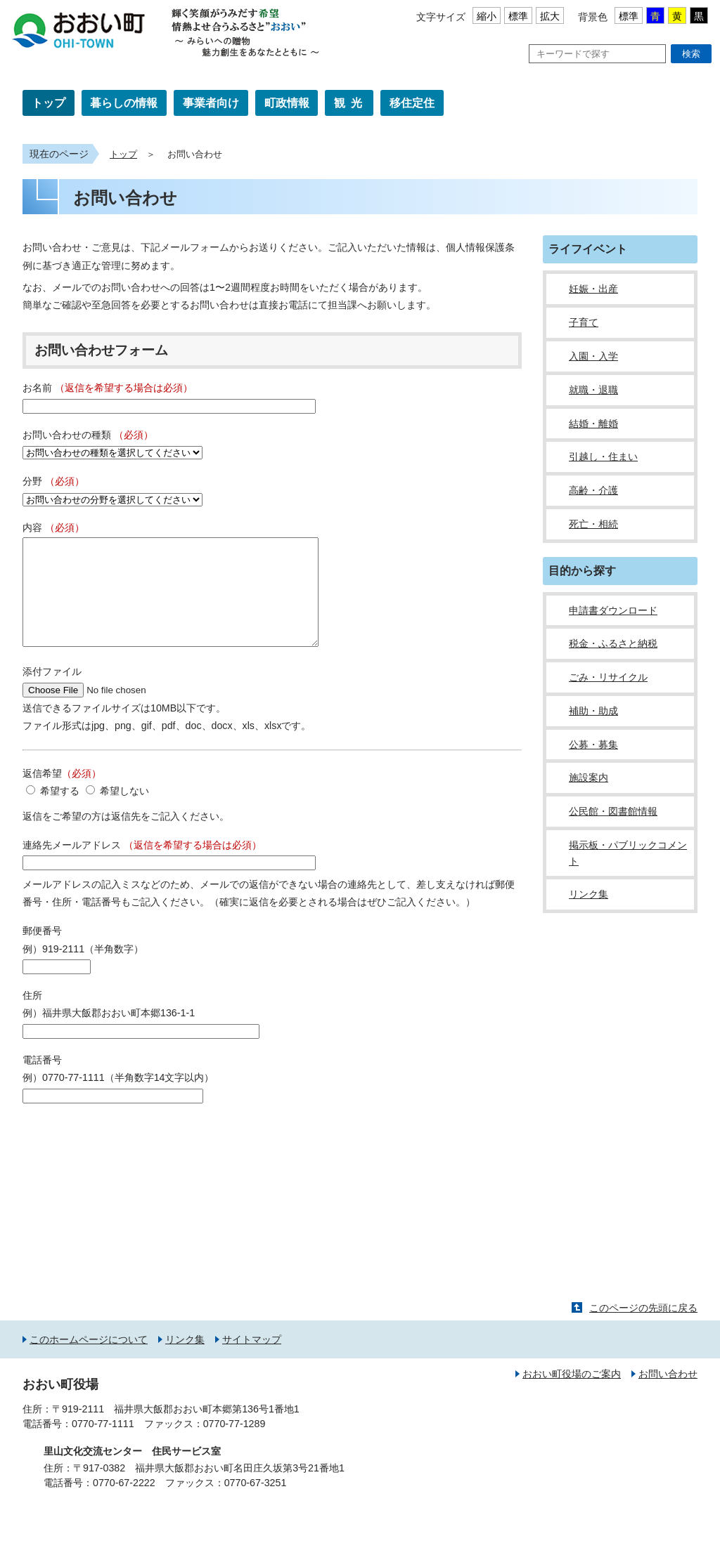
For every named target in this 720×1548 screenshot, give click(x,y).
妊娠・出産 (593, 288)
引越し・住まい (603, 456)
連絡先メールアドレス (142, 866)
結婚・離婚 (593, 423)
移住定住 (412, 103)
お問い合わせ (668, 1395)
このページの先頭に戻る (643, 1328)
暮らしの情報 (124, 103)
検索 (691, 53)
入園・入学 (593, 356)
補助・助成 (593, 710)
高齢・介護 (593, 490)
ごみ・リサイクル (608, 677)
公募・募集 (593, 744)
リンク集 (588, 894)
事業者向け (211, 103)
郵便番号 (42, 951)
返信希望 (61, 794)
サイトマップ (251, 1360)
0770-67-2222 (124, 1503)
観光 (351, 103)
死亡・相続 (593, 524)
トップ (48, 103)
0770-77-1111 (103, 1444)
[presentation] (129, 1161)
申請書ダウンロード (613, 610)
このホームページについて (89, 1360)
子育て (583, 322)
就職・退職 (593, 389)
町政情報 (286, 103)
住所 (32, 1016)
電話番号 (42, 1081)
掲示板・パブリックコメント (628, 853)
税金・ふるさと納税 (613, 643)
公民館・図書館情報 (613, 811)
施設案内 (588, 777)
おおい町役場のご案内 (571, 1395)
